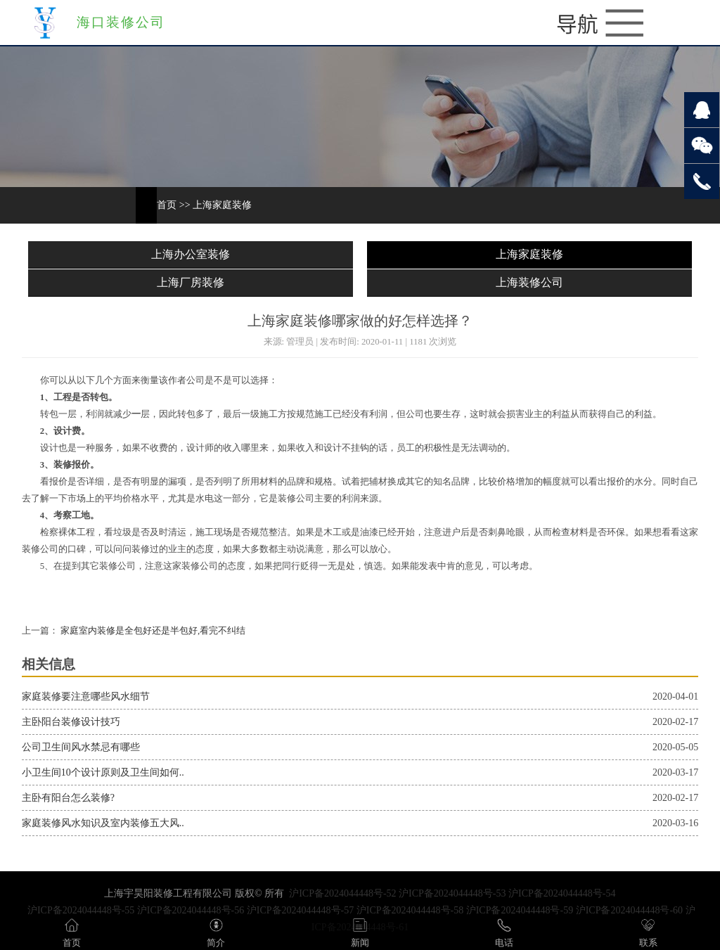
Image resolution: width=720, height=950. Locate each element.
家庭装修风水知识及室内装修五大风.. (103, 823)
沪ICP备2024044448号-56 (190, 910)
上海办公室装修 (190, 254)
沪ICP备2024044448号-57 (300, 910)
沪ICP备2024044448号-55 (80, 910)
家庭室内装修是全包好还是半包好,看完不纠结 (151, 631)
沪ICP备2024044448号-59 (519, 910)
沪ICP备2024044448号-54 (561, 893)
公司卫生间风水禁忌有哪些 (81, 747)
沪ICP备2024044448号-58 (409, 910)
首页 (166, 205)
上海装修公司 (529, 282)
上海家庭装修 (222, 205)
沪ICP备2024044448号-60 (629, 910)
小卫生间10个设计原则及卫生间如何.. (103, 772)
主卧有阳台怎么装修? (68, 797)
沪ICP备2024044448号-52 (342, 893)
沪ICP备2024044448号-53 (452, 893)
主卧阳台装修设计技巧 (71, 722)
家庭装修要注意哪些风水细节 (86, 696)
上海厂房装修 (190, 282)
